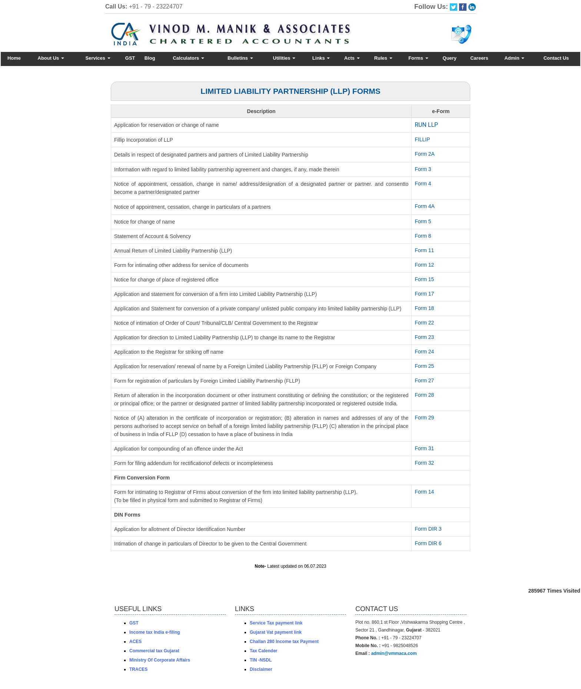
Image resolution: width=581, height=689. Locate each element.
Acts (352, 58)
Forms (418, 58)
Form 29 (424, 418)
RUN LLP (426, 124)
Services (97, 58)
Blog (150, 58)
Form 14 (424, 492)
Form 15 (424, 279)
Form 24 (424, 352)
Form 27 (424, 380)
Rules (383, 58)
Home (14, 58)
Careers (479, 58)
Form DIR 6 (428, 543)
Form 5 (423, 221)
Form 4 (423, 184)
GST (130, 58)
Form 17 (424, 294)
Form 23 (424, 337)
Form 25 (424, 366)
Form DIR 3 (428, 529)
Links (321, 58)
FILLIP (422, 139)
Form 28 (424, 395)
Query (450, 58)
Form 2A (425, 154)
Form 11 (424, 250)
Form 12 (424, 265)
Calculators (188, 58)
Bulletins (240, 58)
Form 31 (424, 448)
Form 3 (423, 169)
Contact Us (556, 58)
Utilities (284, 58)
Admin (514, 58)
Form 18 (424, 308)
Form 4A (425, 206)
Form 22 (424, 323)
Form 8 (423, 236)
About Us (51, 58)
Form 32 (424, 463)
